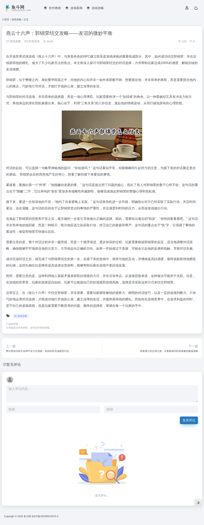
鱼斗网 (27, 516)
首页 (6, 19)
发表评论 (188, 420)
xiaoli (48, 41)
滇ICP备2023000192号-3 (44, 516)
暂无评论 (13, 365)
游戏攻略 (16, 19)
